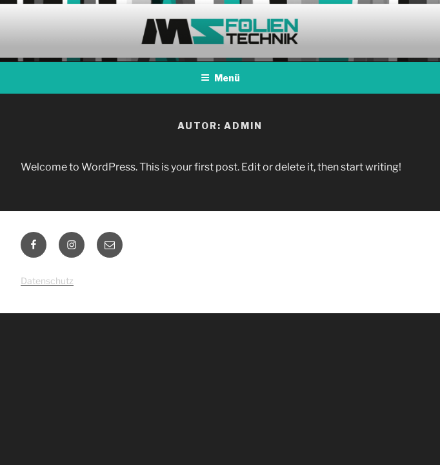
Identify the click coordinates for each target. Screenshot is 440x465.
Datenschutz (47, 280)
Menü (220, 77)
